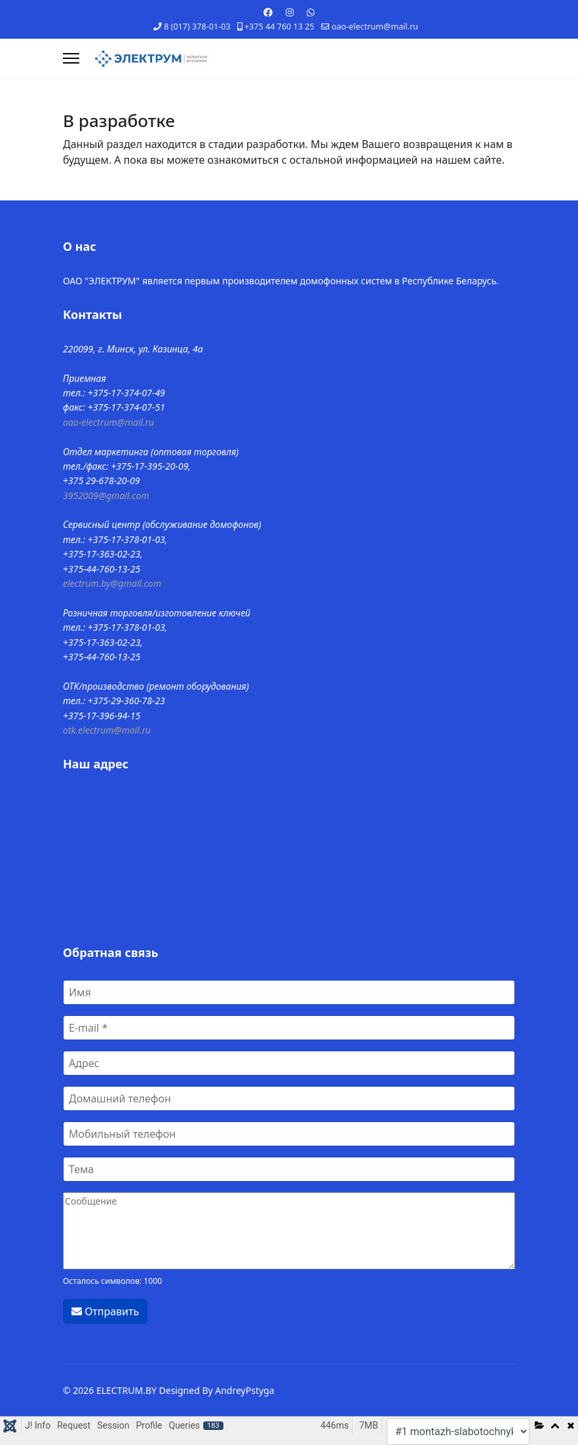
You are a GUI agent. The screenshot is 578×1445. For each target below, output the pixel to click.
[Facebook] (268, 12)
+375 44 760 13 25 (279, 26)
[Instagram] (290, 12)
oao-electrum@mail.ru (375, 26)
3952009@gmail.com (106, 495)
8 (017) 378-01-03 (197, 26)
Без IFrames (289, 856)
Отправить (105, 1311)
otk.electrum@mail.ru (107, 730)
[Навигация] (71, 58)
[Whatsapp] (311, 12)
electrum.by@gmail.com (112, 583)
